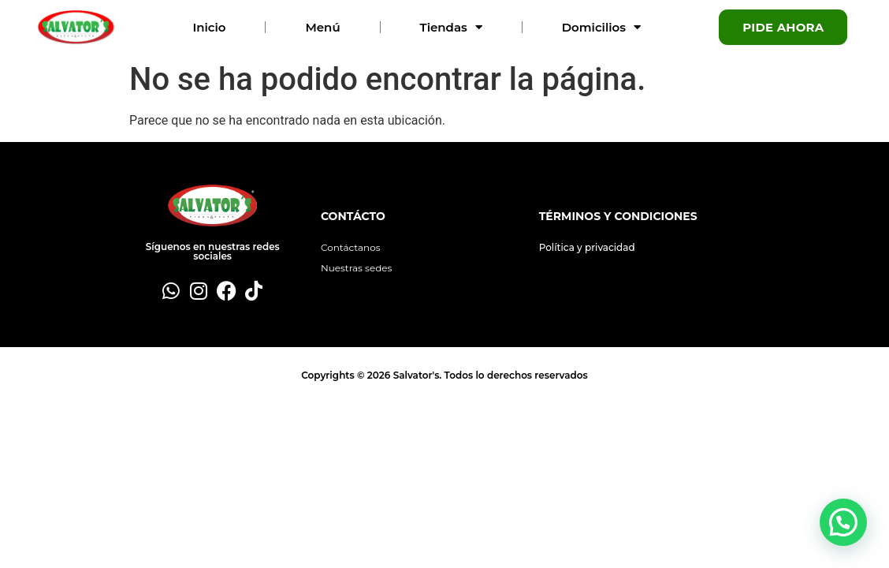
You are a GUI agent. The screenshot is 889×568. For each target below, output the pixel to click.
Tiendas (451, 27)
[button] (843, 522)
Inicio (208, 27)
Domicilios (601, 27)
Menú (322, 27)
